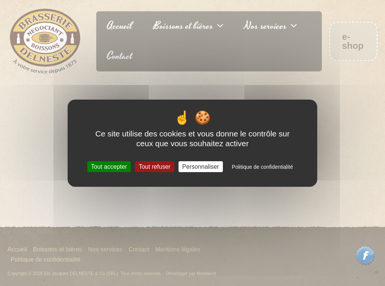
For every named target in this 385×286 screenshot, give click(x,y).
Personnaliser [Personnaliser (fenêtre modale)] (200, 166)
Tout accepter (109, 166)
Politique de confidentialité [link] (262, 167)
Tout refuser (154, 166)
